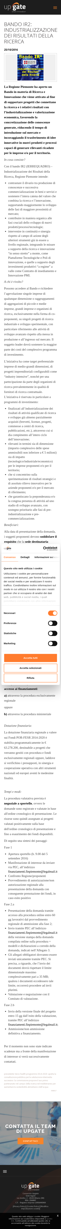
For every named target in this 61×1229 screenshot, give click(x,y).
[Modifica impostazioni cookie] (34, 1207)
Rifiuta (30, 678)
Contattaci (30, 1141)
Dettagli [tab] (25, 557)
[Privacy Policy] (19, 1206)
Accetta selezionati (30, 668)
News (53, 1090)
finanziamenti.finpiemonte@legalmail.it (32, 871)
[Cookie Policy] (33, 1206)
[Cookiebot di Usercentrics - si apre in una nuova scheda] (43, 548)
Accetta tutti (30, 657)
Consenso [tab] (10, 557)
